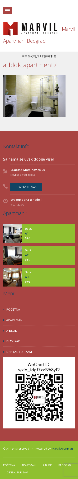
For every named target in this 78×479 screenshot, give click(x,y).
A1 (26, 233)
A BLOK (11, 331)
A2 (26, 255)
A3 (26, 277)
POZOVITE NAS (26, 187)
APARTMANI (14, 320)
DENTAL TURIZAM (19, 352)
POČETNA (13, 309)
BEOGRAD (13, 341)
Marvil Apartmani (62, 448)
